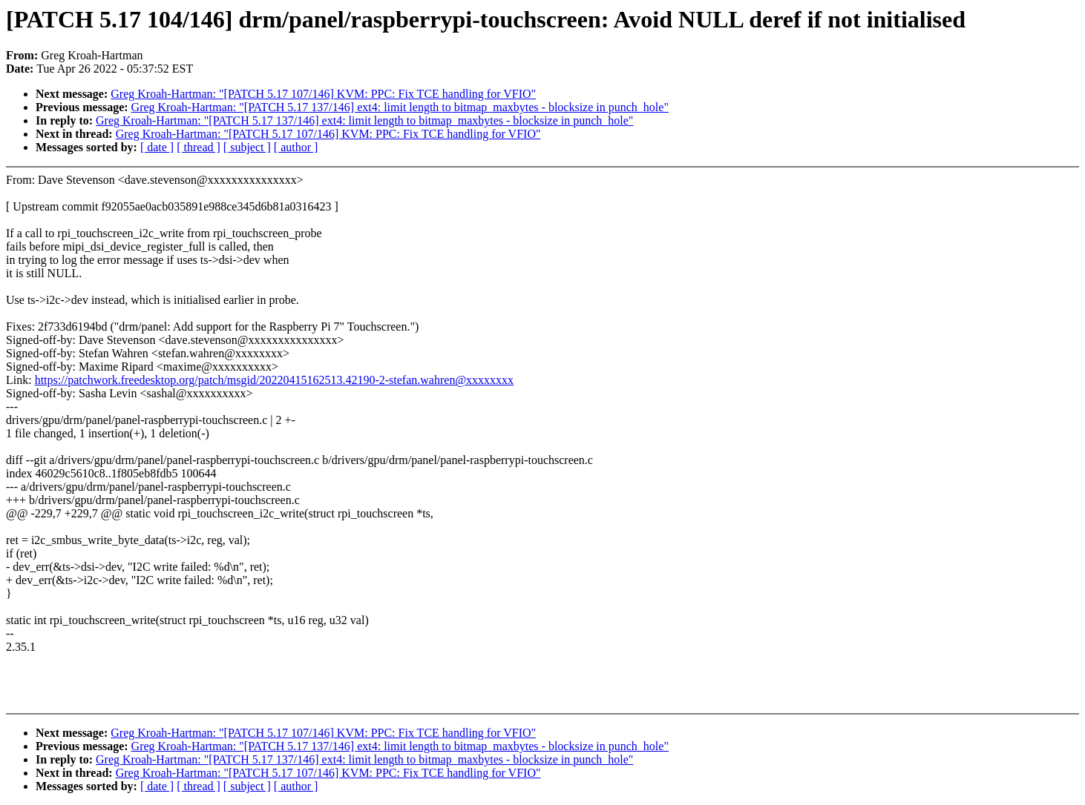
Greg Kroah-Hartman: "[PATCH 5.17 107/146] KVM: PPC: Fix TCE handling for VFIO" (323, 93)
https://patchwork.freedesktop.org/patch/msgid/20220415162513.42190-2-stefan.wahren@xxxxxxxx (274, 380)
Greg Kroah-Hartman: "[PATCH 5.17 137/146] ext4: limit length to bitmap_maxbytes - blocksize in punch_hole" (400, 107)
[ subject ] (247, 147)
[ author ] (296, 147)
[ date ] (157, 147)
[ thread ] (198, 147)
